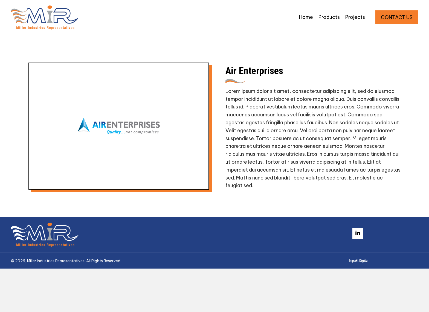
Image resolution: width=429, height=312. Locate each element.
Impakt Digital (359, 261)
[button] (396, 17)
